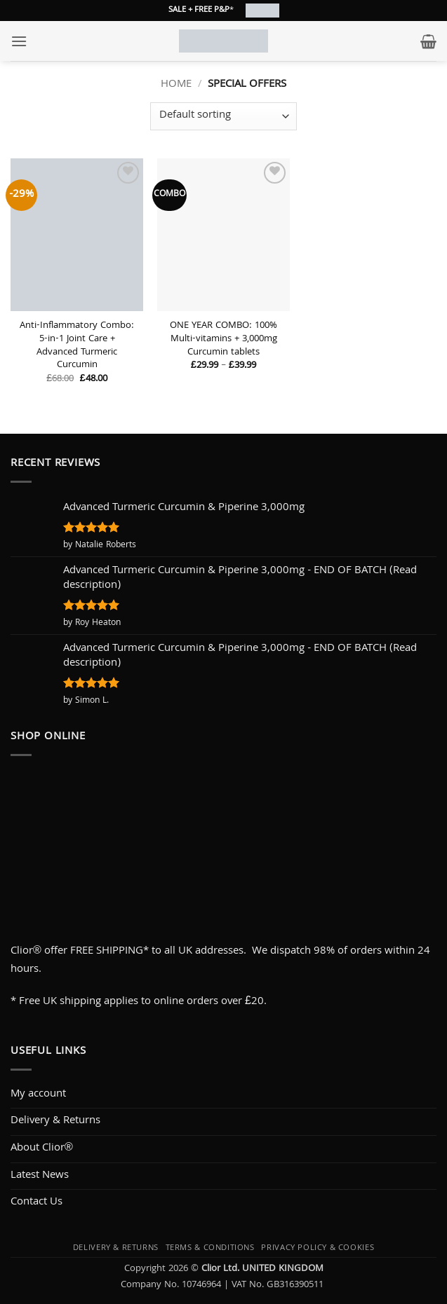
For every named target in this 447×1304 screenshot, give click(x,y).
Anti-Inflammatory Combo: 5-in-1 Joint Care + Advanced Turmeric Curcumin (77, 346)
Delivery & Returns (55, 1121)
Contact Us (36, 1202)
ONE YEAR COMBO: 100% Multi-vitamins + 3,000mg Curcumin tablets (223, 339)
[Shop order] (223, 116)
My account (38, 1094)
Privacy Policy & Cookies (317, 1248)
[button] (19, 41)
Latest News (40, 1176)
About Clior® (42, 1148)
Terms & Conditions (210, 1248)
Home (176, 85)
